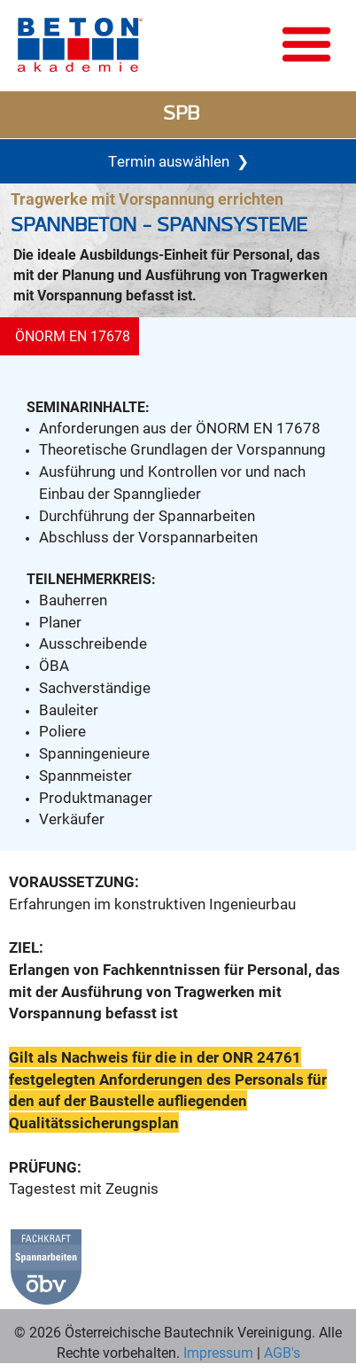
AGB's (280, 1352)
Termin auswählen (178, 160)
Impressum (218, 1352)
